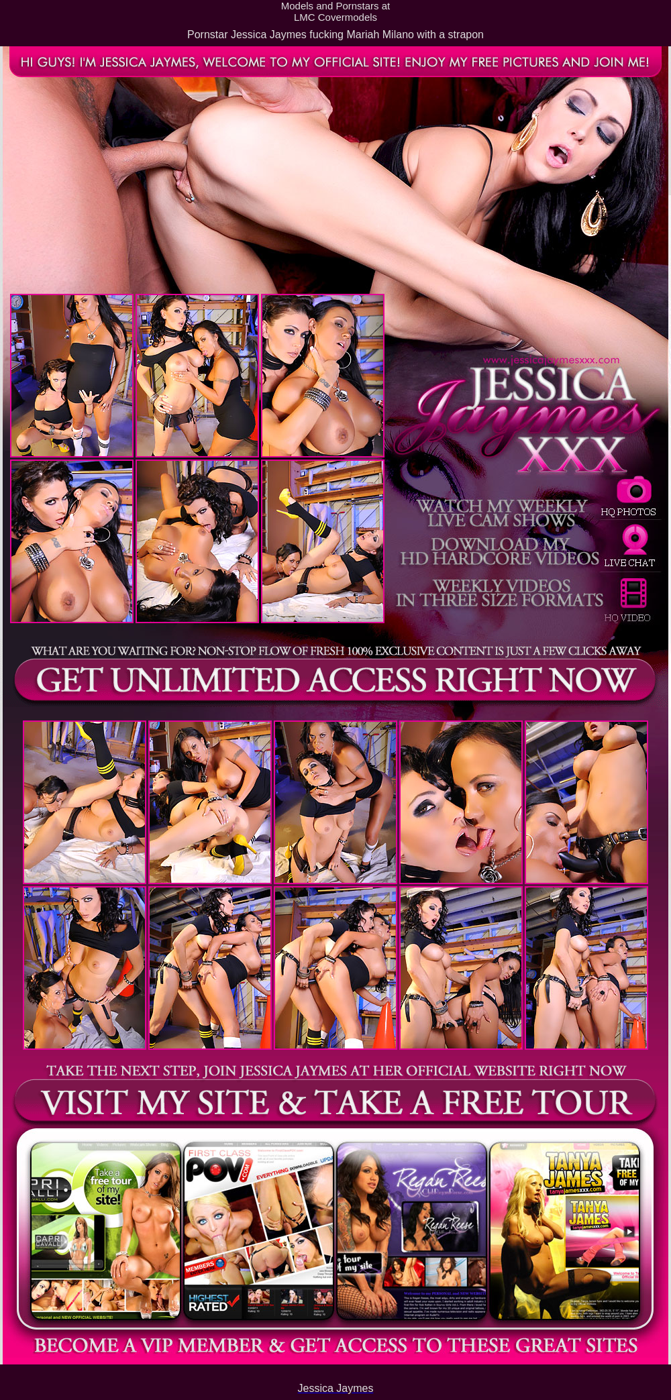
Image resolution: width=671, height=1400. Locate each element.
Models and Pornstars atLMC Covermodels (336, 11)
